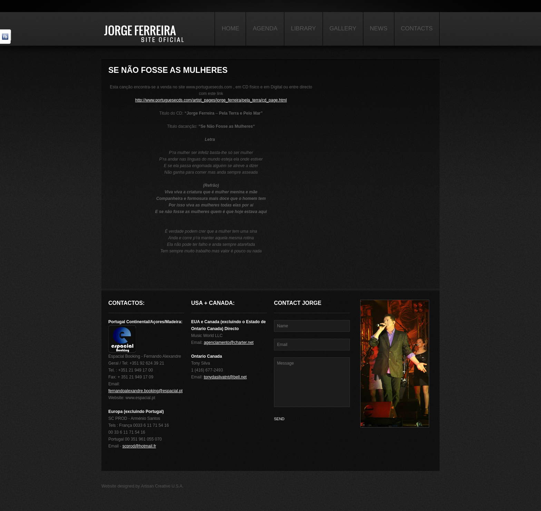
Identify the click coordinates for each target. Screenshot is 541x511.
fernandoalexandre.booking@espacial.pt (145, 390)
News (378, 28)
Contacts (417, 28)
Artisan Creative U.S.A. (162, 486)
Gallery (342, 28)
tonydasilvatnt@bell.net (225, 377)
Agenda (265, 28)
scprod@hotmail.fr (139, 446)
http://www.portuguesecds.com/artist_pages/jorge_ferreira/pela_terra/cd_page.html (211, 100)
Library (303, 28)
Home (230, 28)
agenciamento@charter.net (229, 342)
